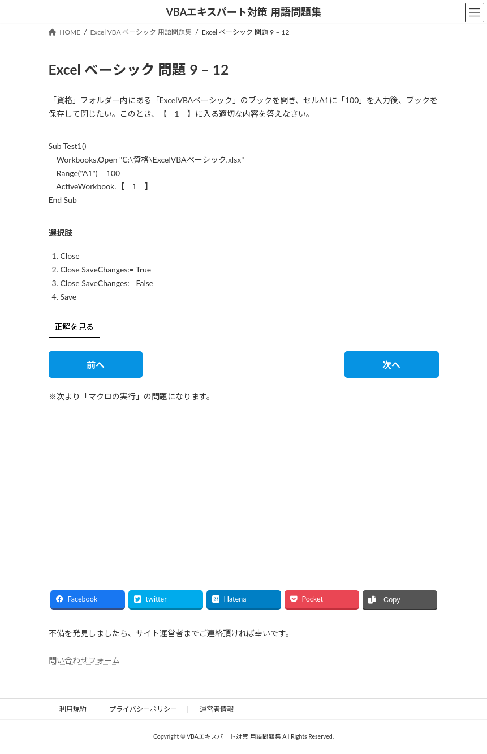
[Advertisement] (142, 486)
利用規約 (73, 709)
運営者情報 (217, 709)
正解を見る (74, 326)
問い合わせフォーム (84, 659)
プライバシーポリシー (143, 709)
